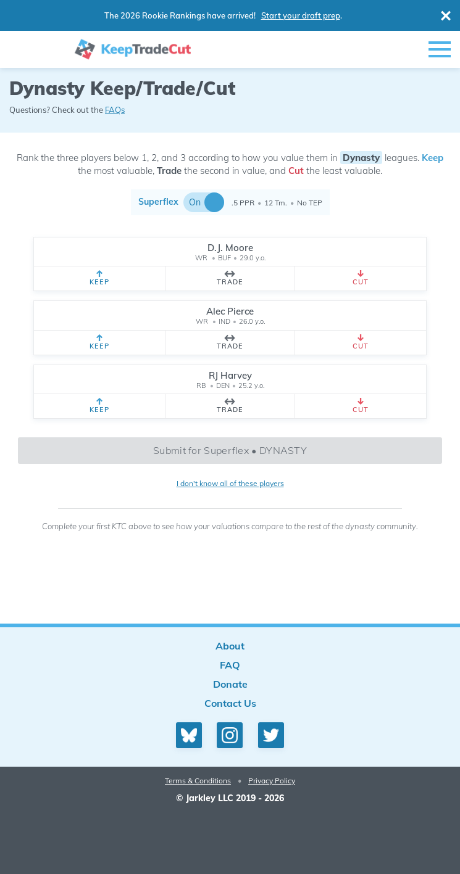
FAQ (230, 665)
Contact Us (230, 703)
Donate (230, 684)
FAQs (115, 110)
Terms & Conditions (198, 780)
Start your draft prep (300, 15)
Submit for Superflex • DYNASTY (230, 450)
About (230, 646)
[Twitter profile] (271, 735)
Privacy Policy (271, 780)
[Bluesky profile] (189, 735)
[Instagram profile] (230, 735)
